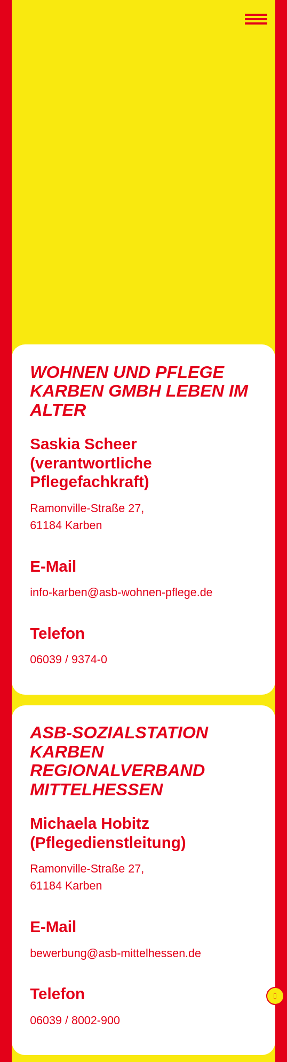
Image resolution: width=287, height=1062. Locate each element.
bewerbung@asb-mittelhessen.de (115, 953)
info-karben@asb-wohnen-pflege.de (121, 592)
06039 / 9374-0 (68, 659)
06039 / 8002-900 (75, 1020)
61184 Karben (66, 525)
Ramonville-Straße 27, (87, 508)
